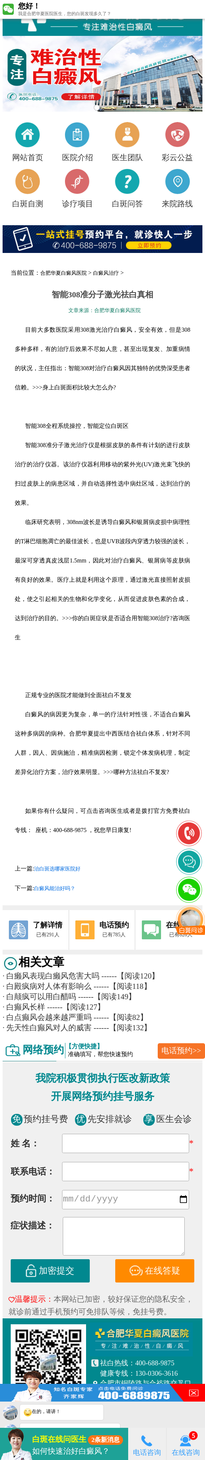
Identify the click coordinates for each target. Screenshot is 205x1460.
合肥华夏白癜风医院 (63, 273)
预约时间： (33, 1199)
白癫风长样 (24, 1007)
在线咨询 (186, 1443)
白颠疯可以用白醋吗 (39, 996)
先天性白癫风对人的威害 (47, 1027)
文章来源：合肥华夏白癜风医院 (104, 310)
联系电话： (33, 1171)
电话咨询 (147, 1443)
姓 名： (25, 1143)
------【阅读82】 (121, 1017)
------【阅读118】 (122, 986)
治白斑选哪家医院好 (57, 869)
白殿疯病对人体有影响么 (47, 986)
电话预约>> (181, 1050)
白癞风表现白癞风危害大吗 (51, 975)
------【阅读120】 (131, 975)
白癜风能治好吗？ (54, 888)
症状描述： (32, 1226)
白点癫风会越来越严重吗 (47, 1017)
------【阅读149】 (107, 996)
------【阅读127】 (76, 1007)
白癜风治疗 (106, 273)
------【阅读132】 (123, 1027)
